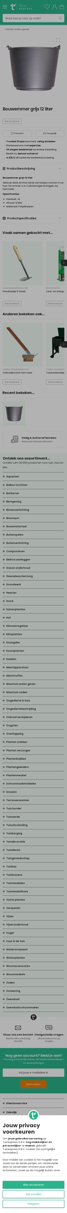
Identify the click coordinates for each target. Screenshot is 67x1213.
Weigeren (33, 1204)
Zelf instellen (33, 1194)
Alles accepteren (33, 1185)
